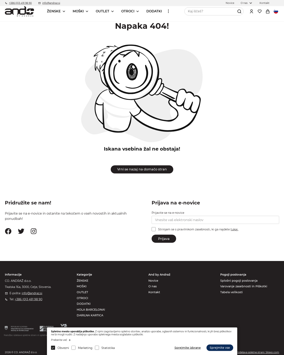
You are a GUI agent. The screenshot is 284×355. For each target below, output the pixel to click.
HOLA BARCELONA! (91, 309)
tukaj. (234, 229)
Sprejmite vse (220, 348)
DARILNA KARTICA (90, 315)
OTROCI (127, 11)
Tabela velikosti (231, 292)
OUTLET (102, 11)
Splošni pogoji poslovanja (238, 280)
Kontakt (154, 292)
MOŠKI (78, 11)
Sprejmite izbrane (187, 348)
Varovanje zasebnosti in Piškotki (243, 286)
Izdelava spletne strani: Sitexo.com (258, 352)
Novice (153, 280)
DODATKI (154, 11)
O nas (152, 286)
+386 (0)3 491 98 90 (28, 299)
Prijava (164, 239)
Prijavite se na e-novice (168, 213)
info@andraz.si (32, 293)
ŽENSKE (54, 11)
